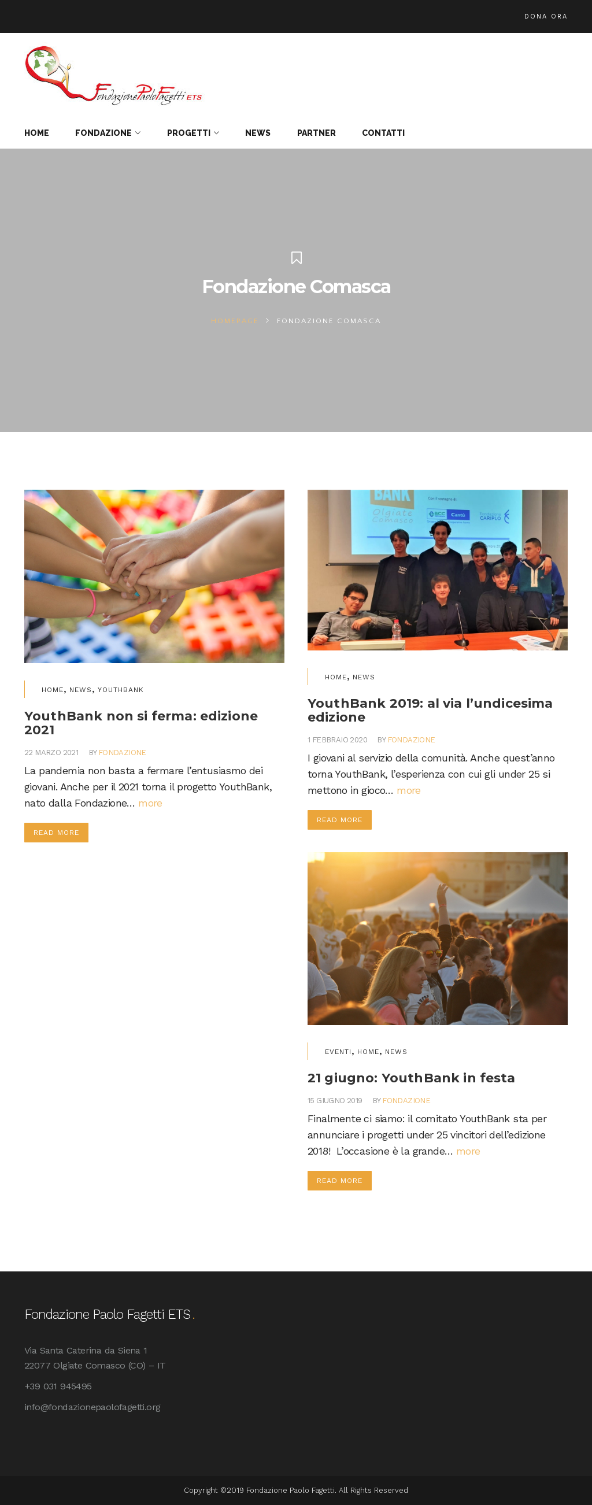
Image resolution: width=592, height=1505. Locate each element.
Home (53, 690)
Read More (56, 833)
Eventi (338, 1052)
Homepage (235, 321)
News (80, 690)
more (150, 803)
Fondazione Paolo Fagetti (290, 1490)
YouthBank (121, 690)
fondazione (122, 752)
